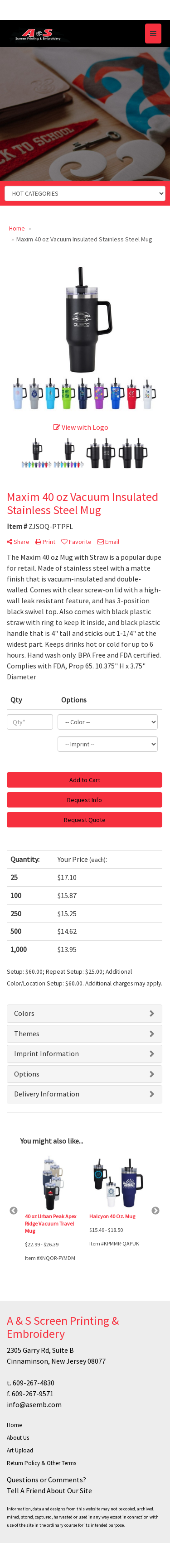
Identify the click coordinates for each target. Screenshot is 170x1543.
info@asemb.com (34, 1404)
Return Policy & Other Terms (41, 1463)
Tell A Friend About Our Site (49, 1490)
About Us (18, 1438)
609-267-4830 (33, 1382)
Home (14, 1425)
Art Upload (20, 1450)
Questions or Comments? (46, 1479)
